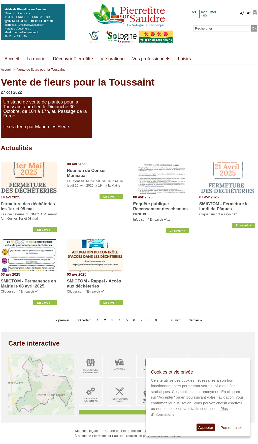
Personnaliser (232, 427)
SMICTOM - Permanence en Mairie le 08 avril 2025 (28, 284)
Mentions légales (87, 431)
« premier (62, 320)
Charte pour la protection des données (132, 431)
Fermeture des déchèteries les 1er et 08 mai (28, 206)
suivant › (177, 320)
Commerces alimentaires (90, 371)
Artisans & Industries (91, 400)
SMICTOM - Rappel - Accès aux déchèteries (94, 284)
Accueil (6, 69)
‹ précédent (83, 320)
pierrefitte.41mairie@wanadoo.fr (24, 24)
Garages (119, 369)
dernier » (195, 320)
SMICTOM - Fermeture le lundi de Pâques (224, 206)
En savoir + (45, 232)
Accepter (205, 427)
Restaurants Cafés (119, 400)
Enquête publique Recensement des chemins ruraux (160, 209)
